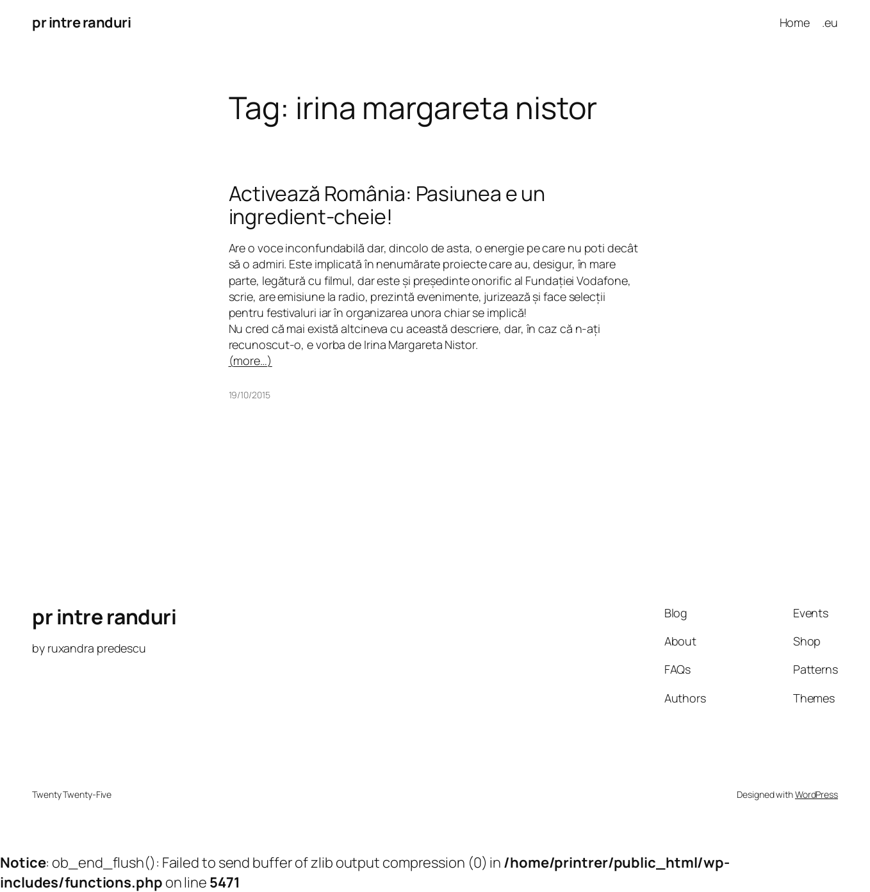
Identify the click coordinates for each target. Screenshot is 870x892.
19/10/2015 (249, 395)
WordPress (816, 794)
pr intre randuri (81, 22)
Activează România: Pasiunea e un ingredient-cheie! (387, 205)
